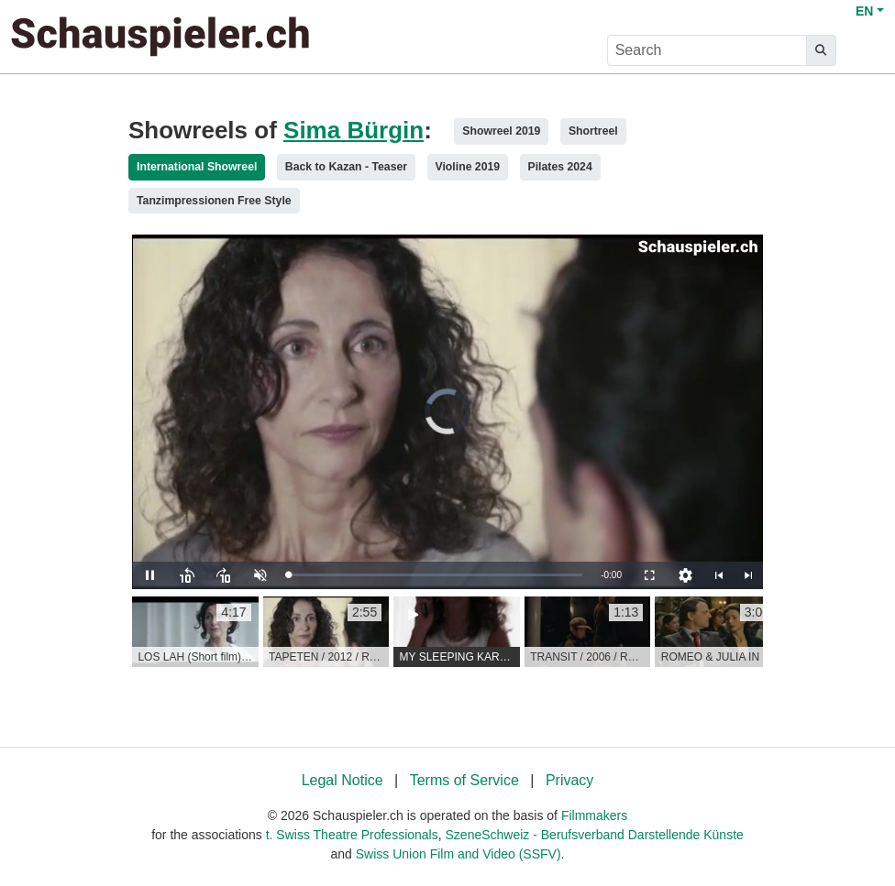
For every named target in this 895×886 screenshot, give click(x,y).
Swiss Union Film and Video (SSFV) (458, 854)
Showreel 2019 (501, 131)
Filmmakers (594, 815)
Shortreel (593, 131)
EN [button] (864, 11)
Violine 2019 (468, 166)
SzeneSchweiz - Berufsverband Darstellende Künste (595, 834)
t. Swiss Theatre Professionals (352, 834)
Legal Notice (342, 780)
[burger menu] (864, 50)
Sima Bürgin (353, 130)
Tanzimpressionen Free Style (214, 200)
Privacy (569, 780)
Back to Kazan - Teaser (346, 166)
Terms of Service (464, 780)
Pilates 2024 (560, 166)
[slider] (435, 575)
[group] (195, 632)
